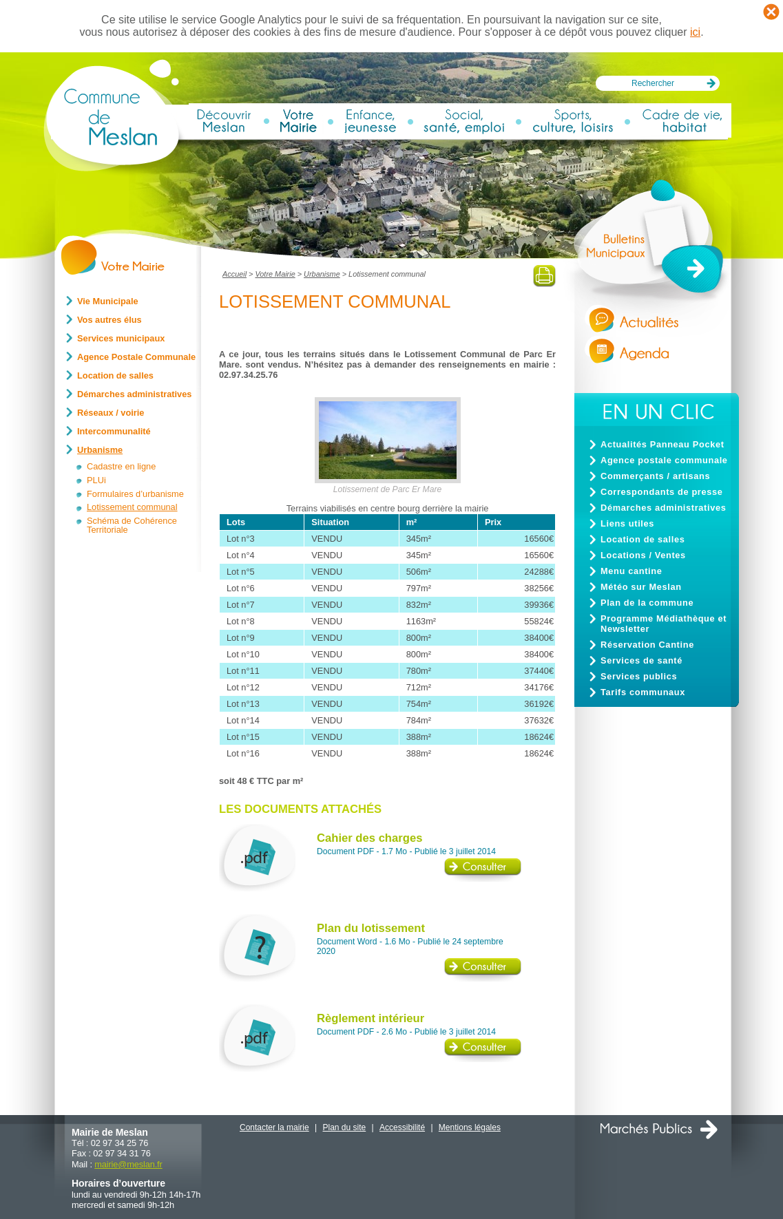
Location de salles (643, 539)
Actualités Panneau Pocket (662, 444)
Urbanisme (322, 274)
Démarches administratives (663, 507)
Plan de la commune (647, 602)
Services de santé (641, 660)
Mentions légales (470, 1127)
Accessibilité (402, 1127)
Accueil (234, 274)
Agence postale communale (664, 460)
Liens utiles (627, 523)
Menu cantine (631, 571)
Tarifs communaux (643, 692)
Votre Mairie (275, 274)
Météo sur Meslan (641, 587)
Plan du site (344, 1127)
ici (695, 32)
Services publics (639, 676)
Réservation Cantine (647, 644)
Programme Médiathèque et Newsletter (664, 623)
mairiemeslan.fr (128, 1164)
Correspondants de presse (662, 492)
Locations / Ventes (643, 555)
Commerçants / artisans (655, 476)
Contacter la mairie (274, 1127)
